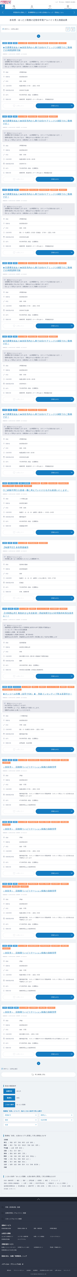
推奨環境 (35, 1270)
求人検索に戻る (40, 1074)
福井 (19, 1151)
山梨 (12, 1148)
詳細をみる (55, 106)
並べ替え (67, 28)
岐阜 (15, 1153)
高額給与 (8, 1115)
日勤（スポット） (53, 1186)
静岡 (19, 1153)
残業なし (44, 1115)
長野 (16, 1148)
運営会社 (9, 1270)
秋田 (23, 1142)
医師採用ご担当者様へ (70, 2)
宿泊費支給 (21, 1186)
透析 (24, 1180)
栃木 (33, 1145)
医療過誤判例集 (6, 1239)
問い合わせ (62, 2)
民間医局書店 (53, 1228)
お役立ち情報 (6, 1233)
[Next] (74, 12)
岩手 (15, 1142)
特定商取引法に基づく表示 (46, 1270)
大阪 (11, 1156)
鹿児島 (36, 1164)
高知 (23, 1162)
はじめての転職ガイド (7, 1236)
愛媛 (19, 1162)
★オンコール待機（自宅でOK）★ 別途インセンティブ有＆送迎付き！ (37, 694)
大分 (27, 1164)
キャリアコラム (22, 1239)
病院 (6, 1120)
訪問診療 (31, 1180)
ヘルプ (56, 2)
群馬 (37, 1145)
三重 (23, 1153)
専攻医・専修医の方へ (55, 1247)
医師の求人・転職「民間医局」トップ (14, 1256)
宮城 (19, 1142)
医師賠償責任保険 (6, 1228)
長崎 (19, 1164)
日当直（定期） (67, 1186)
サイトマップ (67, 1270)
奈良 (27, 1156)
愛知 (11, 1153)
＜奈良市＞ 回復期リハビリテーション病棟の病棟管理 (29, 767)
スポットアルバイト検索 (13, 1219)
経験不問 (31, 1186)
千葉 (15, 1145)
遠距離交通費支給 (9, 1186)
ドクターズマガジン (55, 1236)
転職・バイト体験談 (39, 1236)
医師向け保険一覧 (22, 1228)
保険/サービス (6, 1225)
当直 (6, 1125)
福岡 (11, 1164)
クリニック (54, 1180)
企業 (25, 1183)
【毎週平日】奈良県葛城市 (15, 547)
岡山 (15, 1159)
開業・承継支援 (38, 1228)
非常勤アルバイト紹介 (23, 1247)
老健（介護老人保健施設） (12, 1183)
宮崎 (31, 1164)
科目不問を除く (40, 1183)
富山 (11, 1151)
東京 (11, 1145)
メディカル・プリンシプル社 (11, 1264)
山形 (27, 1142)
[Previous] (2, 12)
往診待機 (44, 1120)
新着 (31, 1183)
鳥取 (19, 1159)
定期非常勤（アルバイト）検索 (15, 1213)
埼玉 (19, 1145)
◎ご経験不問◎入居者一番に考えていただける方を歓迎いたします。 (36, 490)
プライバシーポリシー (19, 1270)
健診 (18, 1180)
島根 (23, 1159)
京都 (15, 1156)
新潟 (20, 1148)
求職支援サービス (7, 1244)
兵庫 (19, 1156)
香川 (11, 1162)
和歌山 (32, 1156)
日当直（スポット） (10, 1189)
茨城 (28, 1145)
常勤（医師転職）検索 (12, 1207)
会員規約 (29, 1270)
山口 (27, 1159)
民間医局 (6, 2)
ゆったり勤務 (61, 1183)
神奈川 (24, 1145)
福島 (31, 1142)
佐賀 (15, 1164)
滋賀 (23, 1156)
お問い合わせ (58, 1270)
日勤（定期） (41, 1186)
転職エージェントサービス (8, 1247)
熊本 (23, 1164)
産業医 (40, 1180)
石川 (15, 1151)
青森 (11, 1142)
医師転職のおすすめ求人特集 (9, 1250)
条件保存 (72, 28)
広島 (11, 1159)
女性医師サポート (38, 1247)
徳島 (15, 1162)
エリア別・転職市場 (23, 1236)
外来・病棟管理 (8, 1180)
